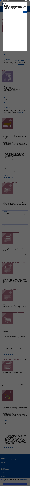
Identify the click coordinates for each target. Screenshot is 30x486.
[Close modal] (26, 3)
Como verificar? (27, 0)
